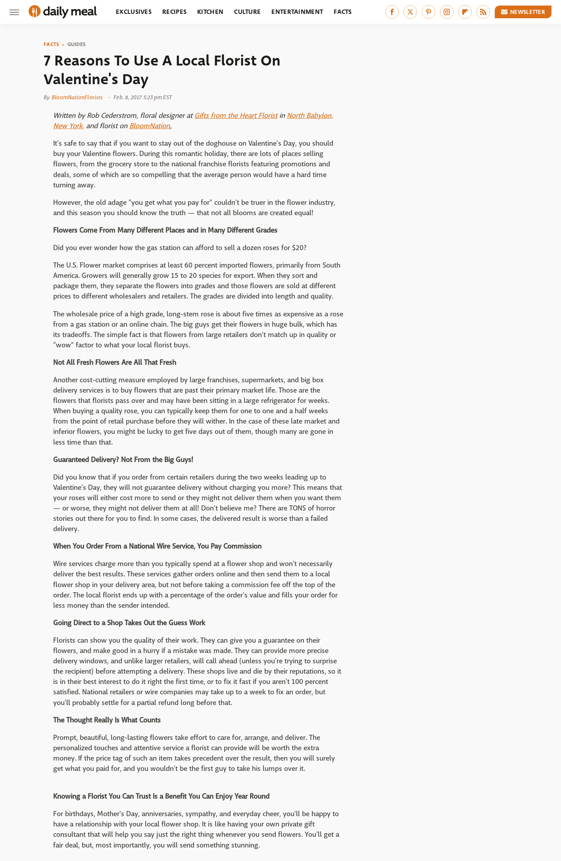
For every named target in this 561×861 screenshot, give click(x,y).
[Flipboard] (465, 12)
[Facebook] (392, 12)
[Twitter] (410, 12)
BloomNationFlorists (77, 97)
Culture (247, 11)
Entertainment (297, 11)
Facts (343, 11)
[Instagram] (446, 12)
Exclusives (134, 11)
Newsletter (523, 12)
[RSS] (483, 12)
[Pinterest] (428, 12)
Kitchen (210, 11)
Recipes (174, 11)
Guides (76, 44)
